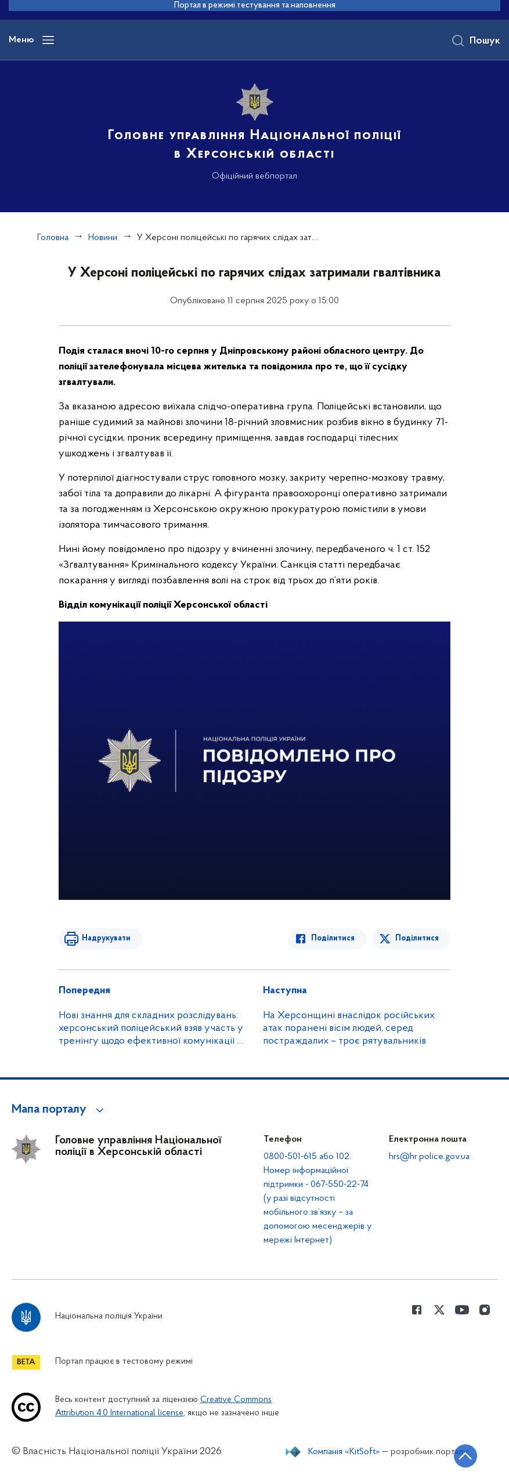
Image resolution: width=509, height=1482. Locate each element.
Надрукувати (106, 938)
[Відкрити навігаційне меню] (48, 40)
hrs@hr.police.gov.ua (429, 1156)
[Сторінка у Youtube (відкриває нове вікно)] (462, 1310)
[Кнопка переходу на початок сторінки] (465, 1456)
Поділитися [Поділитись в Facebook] (333, 938)
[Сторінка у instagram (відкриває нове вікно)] (485, 1310)
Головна (52, 237)
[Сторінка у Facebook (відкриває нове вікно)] (417, 1310)
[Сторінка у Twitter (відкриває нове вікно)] (439, 1310)
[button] (59, 1110)
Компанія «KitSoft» (344, 1451)
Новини (102, 237)
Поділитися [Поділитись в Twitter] (417, 938)
